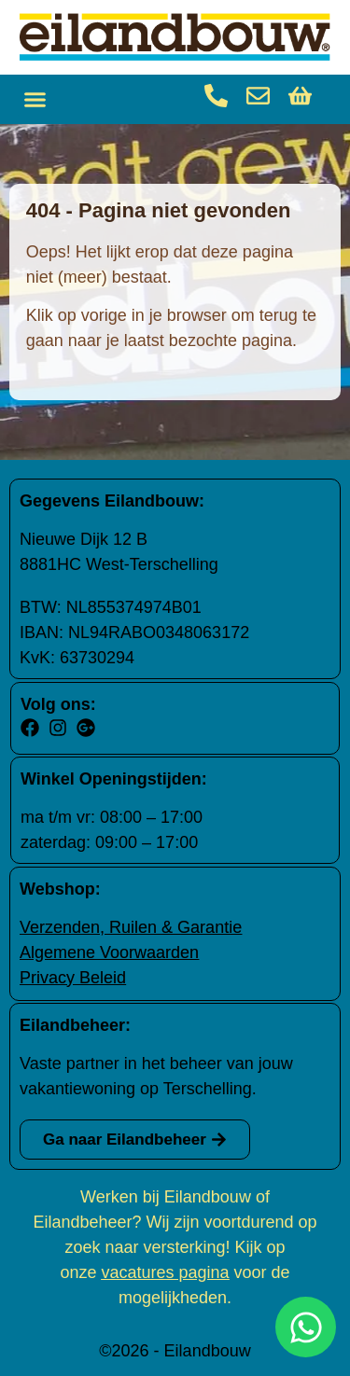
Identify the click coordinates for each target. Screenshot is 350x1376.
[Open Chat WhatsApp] (305, 1327)
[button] (35, 100)
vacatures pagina (165, 1272)
